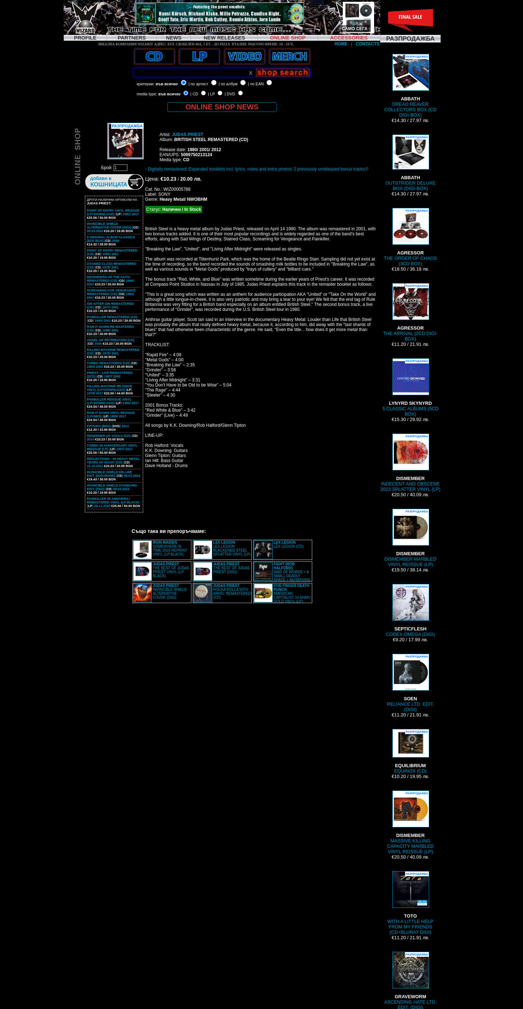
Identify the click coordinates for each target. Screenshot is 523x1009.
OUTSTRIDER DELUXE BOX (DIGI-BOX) (410, 163)
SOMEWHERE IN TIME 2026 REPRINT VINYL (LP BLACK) (170, 548)
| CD (194, 94)
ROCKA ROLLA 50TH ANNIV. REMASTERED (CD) (232, 591)
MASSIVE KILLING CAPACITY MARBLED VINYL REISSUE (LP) (410, 822)
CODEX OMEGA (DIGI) (410, 610)
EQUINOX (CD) (410, 751)
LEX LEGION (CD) (289, 544)
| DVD (229, 94)
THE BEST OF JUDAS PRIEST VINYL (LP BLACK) (171, 570)
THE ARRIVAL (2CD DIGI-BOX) (410, 312)
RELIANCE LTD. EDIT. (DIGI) (410, 683)
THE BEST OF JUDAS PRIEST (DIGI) (231, 568)
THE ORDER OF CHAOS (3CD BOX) (410, 237)
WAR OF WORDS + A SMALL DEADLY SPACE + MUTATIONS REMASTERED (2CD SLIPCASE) (282, 574)
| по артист (198, 84)
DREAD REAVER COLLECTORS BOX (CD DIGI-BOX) (410, 86)
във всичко (167, 84)
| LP (211, 94)
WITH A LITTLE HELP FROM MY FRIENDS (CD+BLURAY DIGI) (410, 903)
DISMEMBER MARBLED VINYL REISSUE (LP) (411, 538)
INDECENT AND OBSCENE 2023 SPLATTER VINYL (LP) (410, 463)
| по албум (228, 84)
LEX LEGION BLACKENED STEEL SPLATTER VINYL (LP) (232, 548)
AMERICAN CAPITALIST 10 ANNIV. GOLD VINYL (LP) (292, 593)
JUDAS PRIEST (187, 134)
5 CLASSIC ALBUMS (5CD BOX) (410, 387)
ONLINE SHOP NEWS (222, 107)
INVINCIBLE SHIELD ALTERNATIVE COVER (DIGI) (170, 591)
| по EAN (256, 84)
